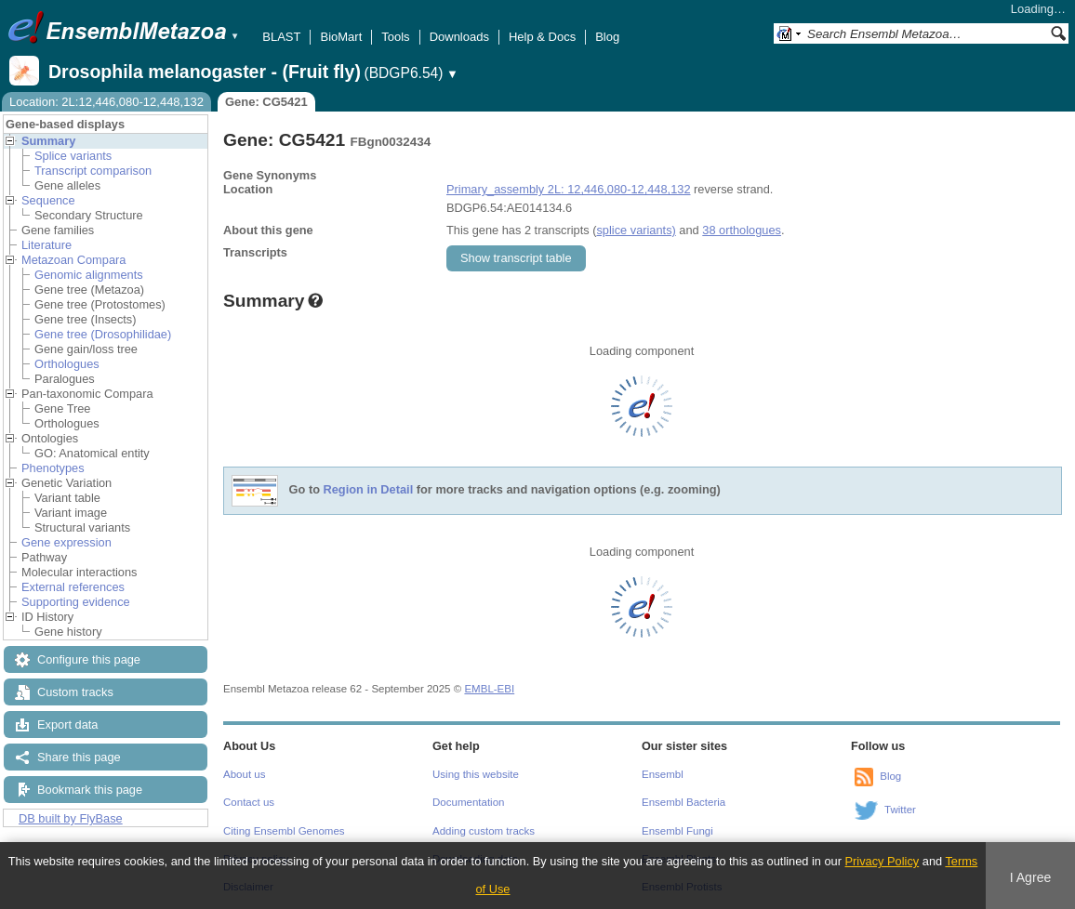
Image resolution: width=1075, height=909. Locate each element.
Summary (48, 141)
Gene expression (66, 542)
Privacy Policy (882, 861)
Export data (67, 724)
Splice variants (73, 156)
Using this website (475, 774)
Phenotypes (53, 468)
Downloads (459, 37)
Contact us (248, 802)
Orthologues (67, 364)
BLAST (281, 37)
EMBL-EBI (489, 688)
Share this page (79, 757)
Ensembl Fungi (677, 831)
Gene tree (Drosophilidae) (102, 334)
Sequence (48, 200)
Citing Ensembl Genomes (284, 831)
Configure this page (88, 659)
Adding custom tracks (483, 831)
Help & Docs (542, 37)
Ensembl (662, 774)
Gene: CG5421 (266, 102)
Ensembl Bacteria (683, 802)
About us (244, 774)
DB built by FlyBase (71, 818)
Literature (46, 245)
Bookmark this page (89, 790)
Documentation (468, 802)
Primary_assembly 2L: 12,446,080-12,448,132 (568, 189)
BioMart (341, 37)
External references (73, 587)
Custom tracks (75, 692)
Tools (395, 37)
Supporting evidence (75, 602)
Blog (607, 37)
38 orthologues (741, 230)
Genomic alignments (88, 275)
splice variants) (635, 230)
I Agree (1031, 877)
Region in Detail (369, 490)
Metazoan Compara (73, 260)
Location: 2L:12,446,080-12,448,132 (106, 102)
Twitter (900, 809)
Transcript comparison (93, 171)
